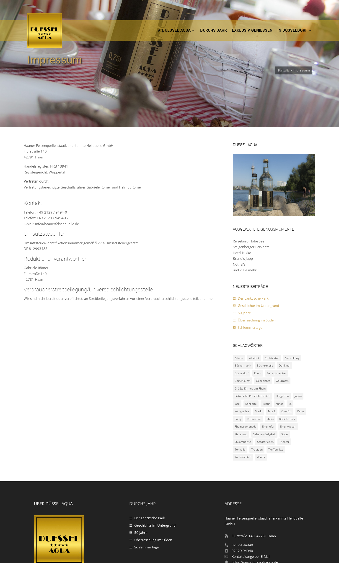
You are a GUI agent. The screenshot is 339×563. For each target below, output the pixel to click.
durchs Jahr (213, 30)
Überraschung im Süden (257, 267)
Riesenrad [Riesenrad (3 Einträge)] (241, 382)
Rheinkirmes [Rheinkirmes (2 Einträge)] (287, 366)
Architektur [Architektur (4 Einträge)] (272, 305)
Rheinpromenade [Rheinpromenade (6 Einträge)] (245, 374)
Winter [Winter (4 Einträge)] (261, 405)
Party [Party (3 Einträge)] (238, 366)
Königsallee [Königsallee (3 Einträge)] (242, 359)
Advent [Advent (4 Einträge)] (239, 305)
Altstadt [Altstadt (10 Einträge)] (254, 305)
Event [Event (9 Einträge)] (257, 321)
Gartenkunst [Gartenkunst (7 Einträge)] (242, 328)
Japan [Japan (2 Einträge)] (298, 344)
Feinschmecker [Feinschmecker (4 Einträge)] (276, 321)
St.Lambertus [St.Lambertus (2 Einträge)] (243, 389)
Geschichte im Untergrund (258, 253)
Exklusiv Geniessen (252, 30)
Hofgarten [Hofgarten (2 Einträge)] (282, 344)
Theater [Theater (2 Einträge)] (284, 389)
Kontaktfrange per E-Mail (251, 504)
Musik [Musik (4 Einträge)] (272, 359)
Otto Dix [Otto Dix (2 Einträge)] (286, 359)
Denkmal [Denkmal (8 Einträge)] (284, 313)
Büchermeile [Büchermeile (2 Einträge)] (265, 313)
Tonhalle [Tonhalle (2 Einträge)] (240, 397)
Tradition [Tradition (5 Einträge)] (257, 397)
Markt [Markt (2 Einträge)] (258, 359)
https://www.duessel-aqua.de (255, 509)
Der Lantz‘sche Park (253, 245)
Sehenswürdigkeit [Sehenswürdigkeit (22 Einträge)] (264, 382)
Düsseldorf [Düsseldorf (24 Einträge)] (241, 321)
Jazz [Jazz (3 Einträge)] (237, 351)
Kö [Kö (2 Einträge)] (290, 351)
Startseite (283, 70)
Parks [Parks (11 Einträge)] (300, 359)
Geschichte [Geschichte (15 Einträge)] (263, 328)
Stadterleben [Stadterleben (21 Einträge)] (265, 389)
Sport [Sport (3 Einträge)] (284, 382)
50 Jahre (244, 260)
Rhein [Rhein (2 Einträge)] (270, 366)
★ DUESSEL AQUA (174, 30)
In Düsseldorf (292, 30)
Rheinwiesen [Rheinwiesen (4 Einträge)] (288, 374)
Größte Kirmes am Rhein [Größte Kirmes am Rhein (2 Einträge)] (250, 336)
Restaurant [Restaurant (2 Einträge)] (254, 366)
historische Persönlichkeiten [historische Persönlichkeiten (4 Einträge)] (252, 344)
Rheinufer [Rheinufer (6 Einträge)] (268, 374)
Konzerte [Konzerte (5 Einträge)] (251, 351)
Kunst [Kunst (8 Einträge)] (279, 351)
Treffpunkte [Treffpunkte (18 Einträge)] (275, 397)
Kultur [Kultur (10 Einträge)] (266, 351)
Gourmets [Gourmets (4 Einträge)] (282, 328)
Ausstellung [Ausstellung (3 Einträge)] (292, 305)
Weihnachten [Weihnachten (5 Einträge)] (243, 405)
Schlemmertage (250, 275)
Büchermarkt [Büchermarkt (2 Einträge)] (243, 313)
